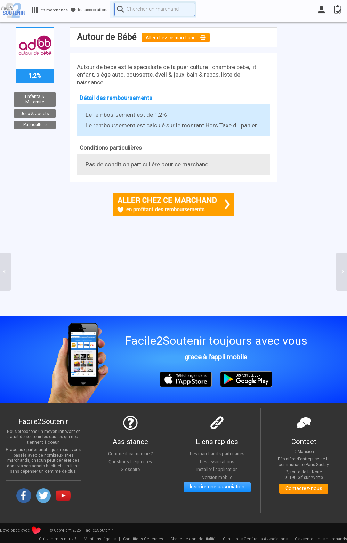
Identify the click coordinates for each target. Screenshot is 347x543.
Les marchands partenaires (217, 453)
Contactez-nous (303, 489)
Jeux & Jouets (35, 113)
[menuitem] (57, 539)
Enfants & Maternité (35, 99)
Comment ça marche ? (130, 453)
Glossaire (130, 469)
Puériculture (34, 124)
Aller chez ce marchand (178, 37)
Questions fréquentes (130, 461)
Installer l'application (217, 469)
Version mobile (217, 477)
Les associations (217, 461)
